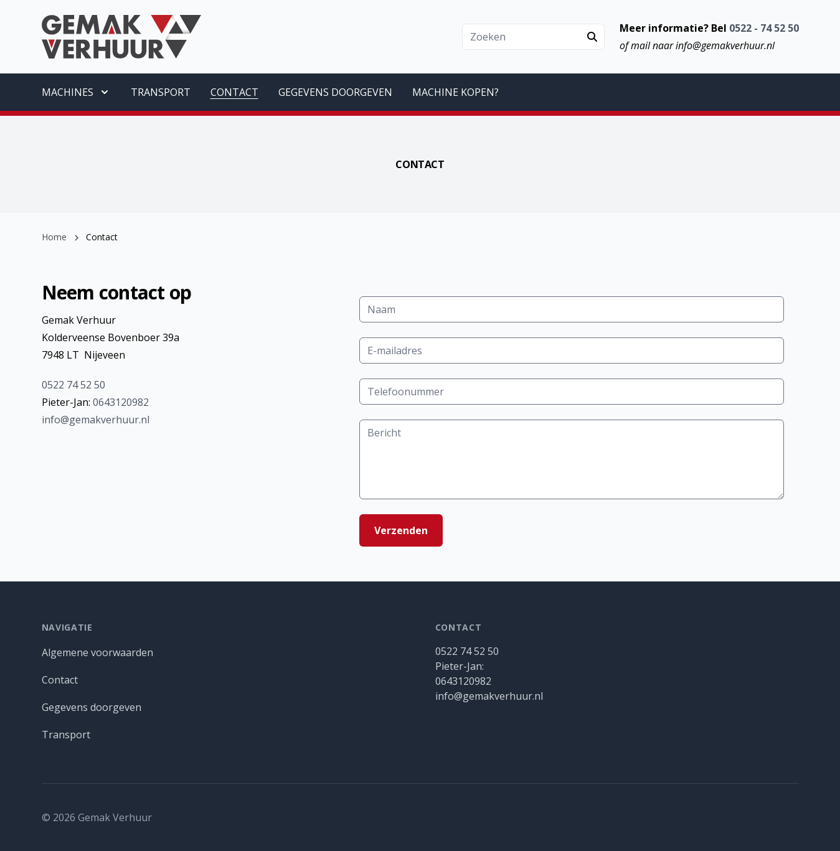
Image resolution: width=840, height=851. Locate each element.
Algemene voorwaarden (97, 652)
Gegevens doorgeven (91, 707)
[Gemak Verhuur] (122, 37)
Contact (60, 680)
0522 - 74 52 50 (764, 28)
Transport (66, 734)
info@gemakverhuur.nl (95, 419)
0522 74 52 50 (73, 385)
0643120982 (121, 402)
